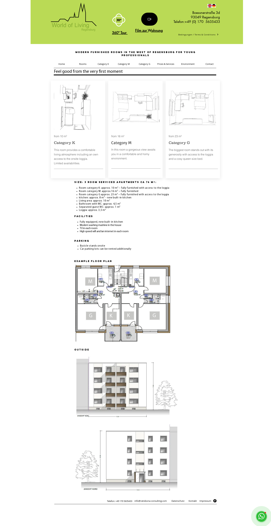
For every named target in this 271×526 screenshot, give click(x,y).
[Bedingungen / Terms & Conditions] (198, 34)
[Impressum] (205, 500)
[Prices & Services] (166, 63)
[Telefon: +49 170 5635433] (119, 501)
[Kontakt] (192, 500)
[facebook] (215, 500)
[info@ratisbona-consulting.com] (150, 500)
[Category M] (124, 63)
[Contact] (209, 63)
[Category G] (144, 63)
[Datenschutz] (178, 500)
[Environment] (188, 63)
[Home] (61, 63)
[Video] (149, 19)
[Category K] (103, 63)
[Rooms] (82, 63)
